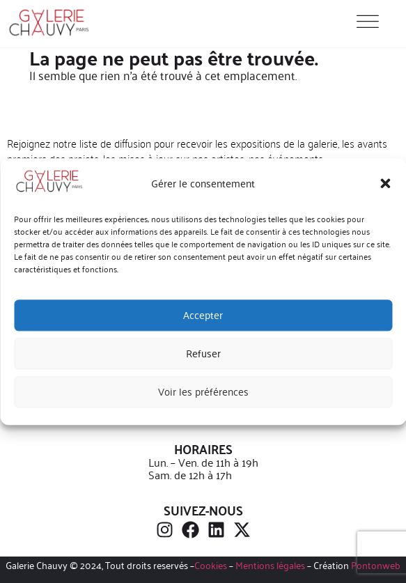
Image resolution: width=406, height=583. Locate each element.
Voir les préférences (203, 391)
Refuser (203, 353)
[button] (385, 184)
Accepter (203, 315)
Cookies (210, 565)
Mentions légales (270, 565)
